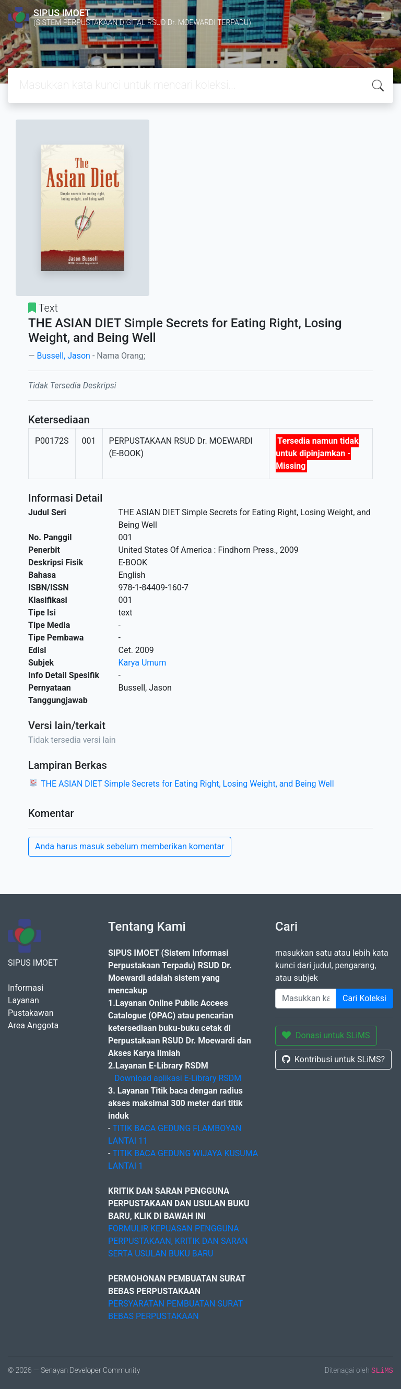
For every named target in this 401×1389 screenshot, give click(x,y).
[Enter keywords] (305, 998)
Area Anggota (33, 1025)
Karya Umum (143, 663)
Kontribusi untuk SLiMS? (333, 1059)
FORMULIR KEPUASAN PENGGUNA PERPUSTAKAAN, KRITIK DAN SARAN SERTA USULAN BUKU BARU (178, 1241)
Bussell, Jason (63, 356)
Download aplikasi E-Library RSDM (177, 1078)
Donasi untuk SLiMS (326, 1035)
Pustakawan (30, 1013)
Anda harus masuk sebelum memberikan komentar (130, 846)
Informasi (25, 988)
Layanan (23, 1000)
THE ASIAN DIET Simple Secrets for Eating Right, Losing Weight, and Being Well (187, 784)
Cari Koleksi (364, 998)
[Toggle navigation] (378, 17)
